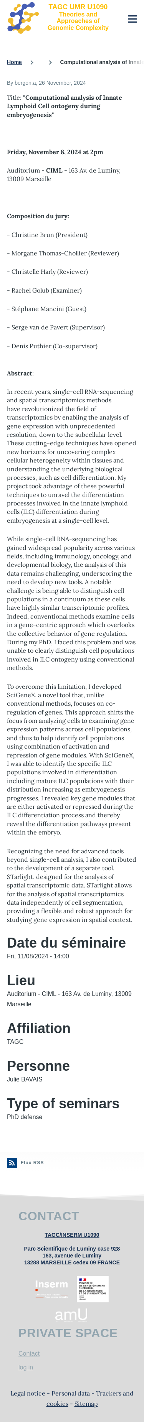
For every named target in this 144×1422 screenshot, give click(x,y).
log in (25, 1367)
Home (14, 62)
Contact (29, 1353)
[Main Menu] (132, 19)
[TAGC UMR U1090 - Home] (59, 17)
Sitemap (86, 1403)
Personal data (70, 1393)
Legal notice (27, 1393)
